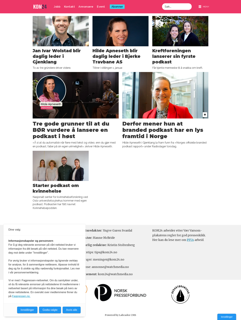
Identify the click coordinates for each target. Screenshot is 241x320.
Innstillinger (227, 317)
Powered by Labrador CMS (120, 315)
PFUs (190, 240)
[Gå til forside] (40, 7)
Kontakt (69, 6)
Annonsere (85, 6)
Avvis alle (71, 309)
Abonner (117, 6)
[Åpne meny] (204, 6)
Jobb (57, 6)
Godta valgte (50, 309)
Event (101, 6)
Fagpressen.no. (21, 296)
